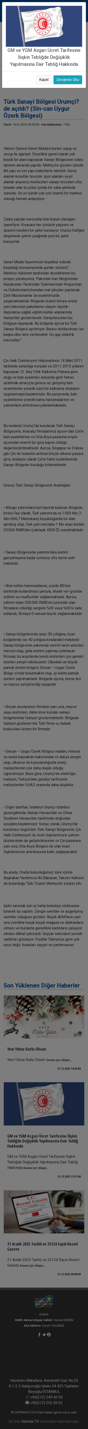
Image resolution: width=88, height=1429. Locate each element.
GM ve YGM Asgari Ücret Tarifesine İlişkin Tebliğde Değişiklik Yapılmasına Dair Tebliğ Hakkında (44, 57)
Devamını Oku (68, 79)
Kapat (44, 79)
